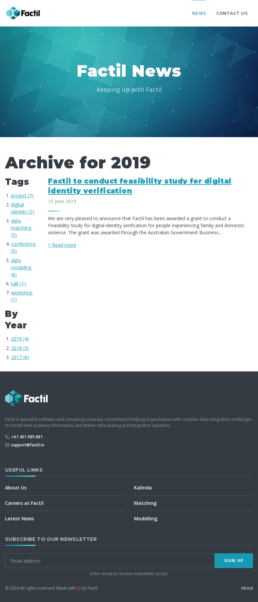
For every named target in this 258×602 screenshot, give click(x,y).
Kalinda (143, 487)
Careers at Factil (24, 503)
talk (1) (18, 283)
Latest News (19, 518)
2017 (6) (20, 357)
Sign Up (234, 560)
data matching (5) (21, 227)
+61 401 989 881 (27, 437)
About (247, 588)
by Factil (89, 588)
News (199, 13)
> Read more (62, 245)
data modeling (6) (21, 267)
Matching (145, 503)
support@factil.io (27, 445)
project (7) (22, 195)
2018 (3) (20, 348)
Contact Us (232, 13)
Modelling (145, 518)
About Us (16, 487)
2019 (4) (20, 338)
